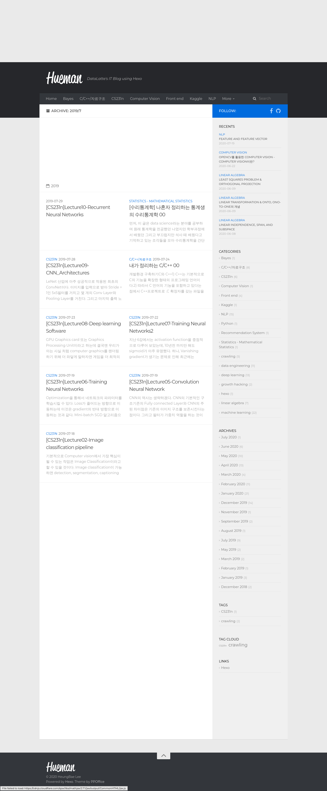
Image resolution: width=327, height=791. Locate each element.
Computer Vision (145, 99)
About (168, 121)
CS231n (118, 99)
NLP (212, 99)
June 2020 (230, 480)
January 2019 (232, 611)
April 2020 (229, 498)
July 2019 (228, 573)
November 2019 (234, 545)
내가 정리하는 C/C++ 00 (154, 299)
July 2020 (229, 470)
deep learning (236, 110)
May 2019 (228, 583)
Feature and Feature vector (243, 172)
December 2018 (234, 620)
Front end (175, 99)
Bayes (68, 99)
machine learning (141, 121)
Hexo (225, 701)
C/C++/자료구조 (92, 99)
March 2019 (230, 592)
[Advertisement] (133, 31)
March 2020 (231, 508)
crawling (173, 110)
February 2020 (233, 517)
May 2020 (229, 489)
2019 (52, 219)
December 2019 (234, 536)
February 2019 (232, 601)
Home (51, 99)
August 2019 (231, 564)
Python (228, 99)
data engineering (202, 110)
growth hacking (60, 121)
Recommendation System (69, 110)
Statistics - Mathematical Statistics (128, 110)
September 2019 (234, 555)
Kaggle (196, 99)
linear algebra (107, 121)
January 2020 (232, 527)
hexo (84, 121)
